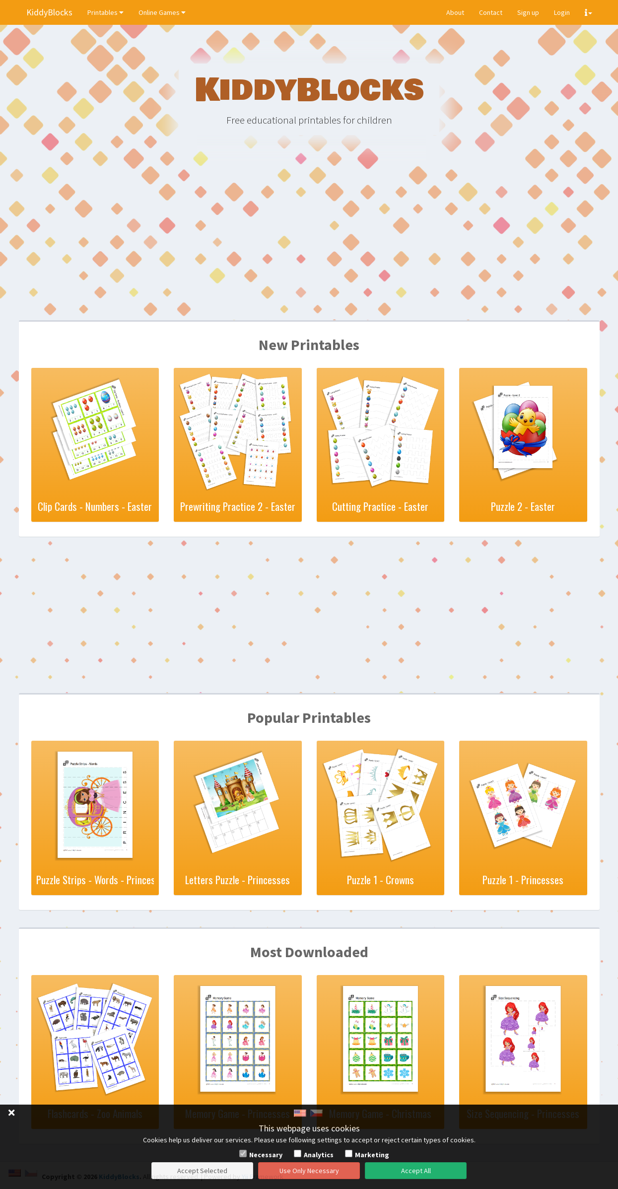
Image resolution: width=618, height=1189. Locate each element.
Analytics (319, 1154)
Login (562, 12)
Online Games (162, 12)
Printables (105, 12)
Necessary (265, 1154)
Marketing (372, 1154)
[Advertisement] (309, 243)
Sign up (528, 12)
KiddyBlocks (49, 12)
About (455, 12)
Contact (490, 12)
